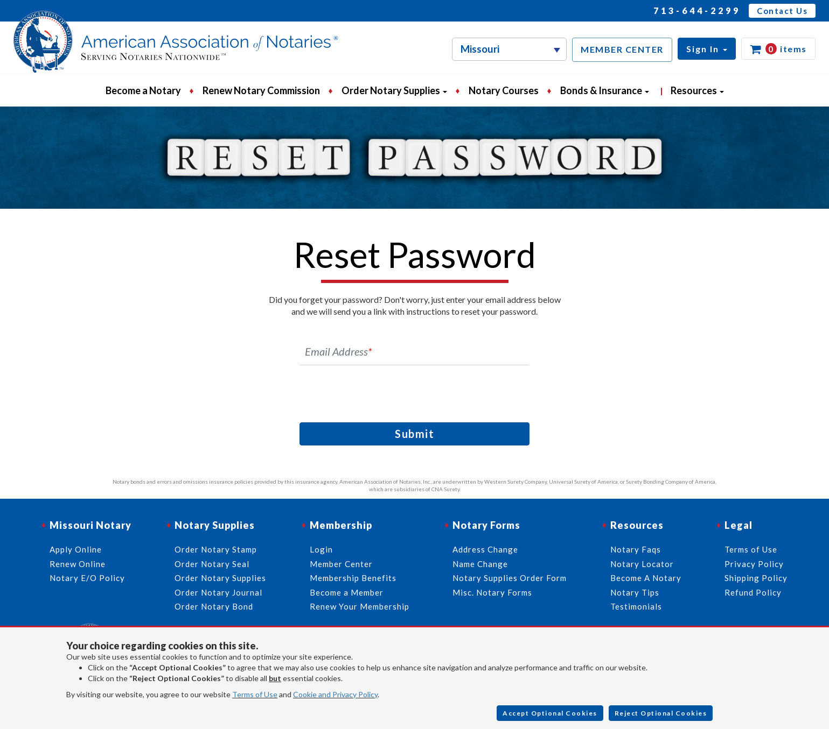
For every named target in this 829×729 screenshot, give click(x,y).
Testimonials (636, 606)
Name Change (480, 564)
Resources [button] (697, 90)
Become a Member (347, 592)
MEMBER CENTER (622, 49)
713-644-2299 (697, 10)
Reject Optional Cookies (661, 713)
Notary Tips (634, 592)
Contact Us (782, 11)
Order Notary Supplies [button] (394, 90)
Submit (414, 433)
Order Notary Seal (212, 564)
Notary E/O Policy (87, 578)
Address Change (485, 549)
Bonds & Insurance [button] (604, 90)
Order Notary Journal (218, 592)
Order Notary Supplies (220, 578)
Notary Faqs (635, 549)
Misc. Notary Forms (492, 592)
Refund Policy (753, 592)
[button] (707, 49)
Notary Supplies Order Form (509, 578)
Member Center (341, 564)
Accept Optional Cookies (550, 713)
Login (321, 549)
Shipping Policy (756, 578)
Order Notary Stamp (216, 549)
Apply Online (76, 549)
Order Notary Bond (214, 606)
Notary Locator (642, 564)
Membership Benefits (353, 578)
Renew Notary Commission (261, 90)
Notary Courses (504, 90)
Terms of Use (254, 694)
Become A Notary (645, 578)
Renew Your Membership (359, 606)
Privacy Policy (754, 564)
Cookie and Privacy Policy (335, 694)
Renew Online (78, 564)
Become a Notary (143, 90)
